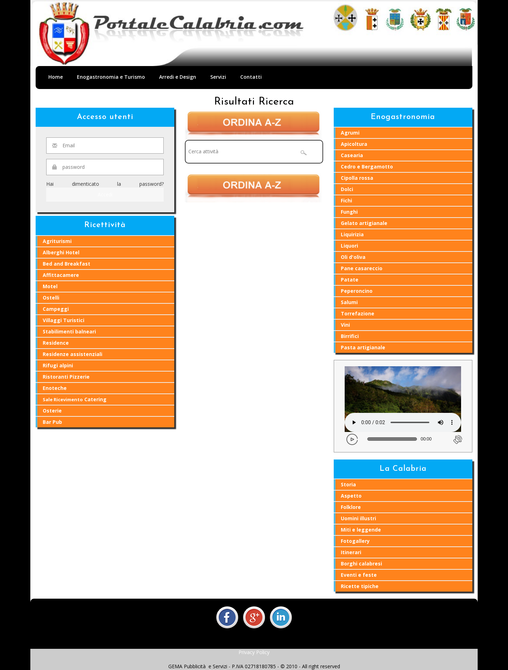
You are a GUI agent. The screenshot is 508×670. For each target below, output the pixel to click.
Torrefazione (357, 313)
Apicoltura (354, 144)
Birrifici (350, 336)
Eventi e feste (359, 574)
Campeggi (56, 309)
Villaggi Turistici (63, 320)
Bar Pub (52, 422)
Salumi (349, 302)
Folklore (351, 507)
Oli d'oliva (353, 257)
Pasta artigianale (363, 347)
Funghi (349, 211)
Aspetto (351, 495)
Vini (345, 324)
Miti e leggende (361, 529)
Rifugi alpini (58, 365)
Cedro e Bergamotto (367, 166)
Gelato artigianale (364, 223)
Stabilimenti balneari (69, 331)
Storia (348, 484)
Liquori (349, 245)
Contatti (251, 76)
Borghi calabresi (361, 563)
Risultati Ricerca (254, 101)
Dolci (347, 189)
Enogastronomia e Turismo (111, 76)
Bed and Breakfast (66, 263)
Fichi (346, 200)
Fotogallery (355, 541)
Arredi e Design (177, 76)
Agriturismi (57, 241)
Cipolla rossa (357, 177)
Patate (349, 279)
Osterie (52, 410)
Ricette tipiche (360, 586)
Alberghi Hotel (61, 252)
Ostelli (51, 297)
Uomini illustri (358, 518)
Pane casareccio (361, 268)
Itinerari (351, 552)
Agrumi (350, 132)
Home (55, 76)
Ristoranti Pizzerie (66, 376)
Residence (56, 342)
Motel (50, 286)
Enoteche (55, 388)
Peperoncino (357, 290)
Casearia (352, 155)
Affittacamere (61, 275)
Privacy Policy (254, 652)
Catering (75, 399)
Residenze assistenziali (72, 354)
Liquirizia (352, 234)
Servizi (218, 76)
